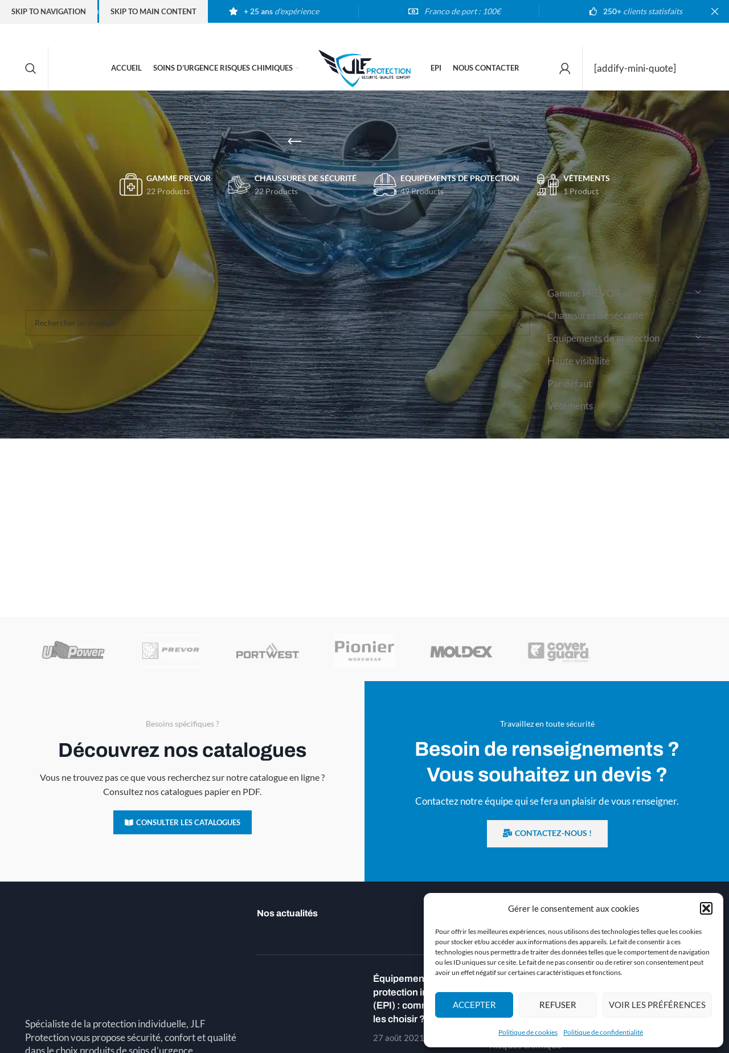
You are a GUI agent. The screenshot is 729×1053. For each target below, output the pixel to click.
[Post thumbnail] (310, 1016)
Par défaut (569, 392)
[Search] (30, 72)
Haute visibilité (578, 369)
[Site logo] (364, 71)
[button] (706, 908)
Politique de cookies (528, 1032)
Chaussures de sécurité (595, 324)
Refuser (557, 1004)
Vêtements (570, 414)
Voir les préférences (657, 1004)
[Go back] (294, 149)
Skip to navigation (48, 11)
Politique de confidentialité (603, 1032)
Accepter (474, 1004)
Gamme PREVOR (584, 301)
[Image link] (132, 926)
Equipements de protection (603, 346)
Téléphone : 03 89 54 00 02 (86, 1038)
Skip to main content (153, 11)
